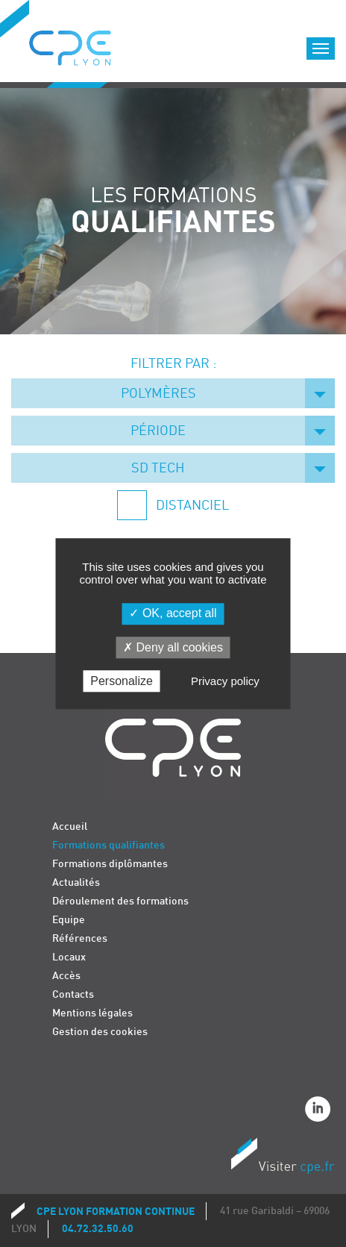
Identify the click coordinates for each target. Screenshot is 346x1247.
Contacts (73, 994)
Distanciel (191, 506)
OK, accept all (172, 613)
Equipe (68, 919)
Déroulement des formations (120, 901)
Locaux (69, 957)
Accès (66, 975)
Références (79, 938)
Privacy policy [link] (225, 681)
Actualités (76, 882)
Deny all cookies (173, 647)
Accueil (69, 826)
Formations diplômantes (110, 863)
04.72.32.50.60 (97, 1228)
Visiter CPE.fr (282, 1158)
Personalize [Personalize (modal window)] (121, 681)
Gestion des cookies (100, 1031)
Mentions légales (92, 1013)
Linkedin (320, 1111)
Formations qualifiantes (108, 845)
